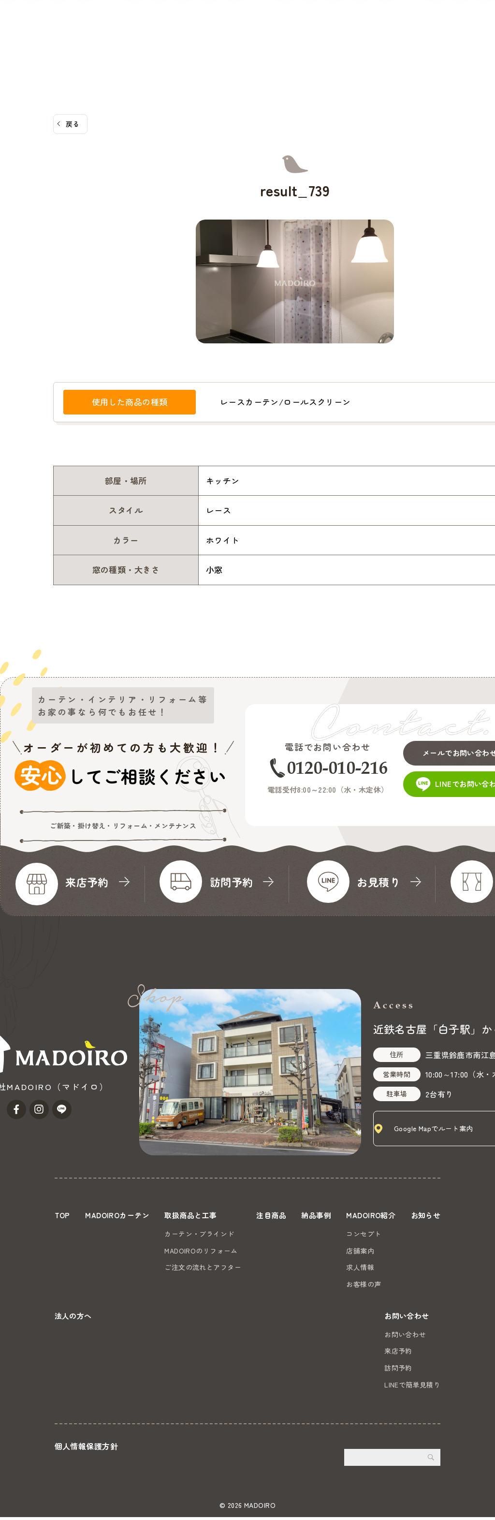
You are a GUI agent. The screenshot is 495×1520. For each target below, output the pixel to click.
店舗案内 (402, 1250)
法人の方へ (390, 44)
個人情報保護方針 (86, 1449)
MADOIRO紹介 (291, 44)
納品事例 (240, 44)
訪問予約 (398, 1370)
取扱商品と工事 (142, 44)
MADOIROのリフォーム (219, 1250)
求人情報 (402, 1266)
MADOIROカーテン (71, 44)
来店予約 (398, 1353)
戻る (73, 124)
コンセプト (405, 1233)
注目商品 (198, 44)
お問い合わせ (459, 32)
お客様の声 (405, 1283)
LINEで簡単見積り (412, 1387)
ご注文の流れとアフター (221, 1266)
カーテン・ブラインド (217, 1233)
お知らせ (345, 44)
